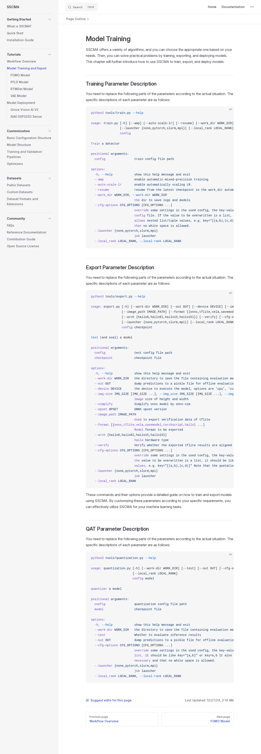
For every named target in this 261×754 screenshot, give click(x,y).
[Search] (81, 7)
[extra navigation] (252, 7)
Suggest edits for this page (109, 700)
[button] (29, 19)
